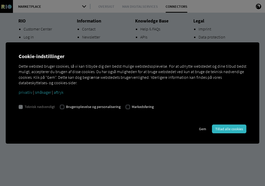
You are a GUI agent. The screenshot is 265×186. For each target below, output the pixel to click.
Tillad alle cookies (229, 129)
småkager (43, 92)
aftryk (58, 92)
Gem (202, 129)
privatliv (25, 92)
